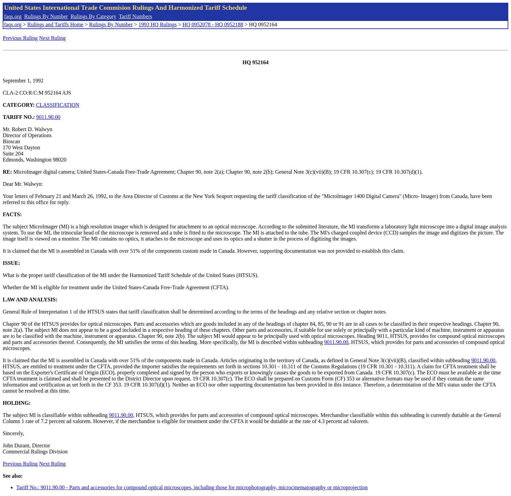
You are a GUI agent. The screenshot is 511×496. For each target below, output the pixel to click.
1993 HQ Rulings (158, 24)
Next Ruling (52, 38)
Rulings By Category (93, 16)
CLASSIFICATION (57, 105)
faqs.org (13, 16)
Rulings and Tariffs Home (55, 24)
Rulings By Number (46, 16)
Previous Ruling (20, 38)
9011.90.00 (48, 117)
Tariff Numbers (135, 16)
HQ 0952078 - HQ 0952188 (212, 24)
